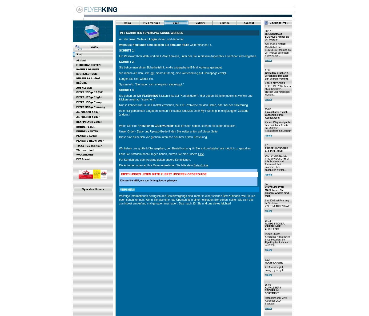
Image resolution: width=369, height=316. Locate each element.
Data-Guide (200, 165)
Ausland (151, 159)
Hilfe (201, 154)
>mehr (268, 60)
